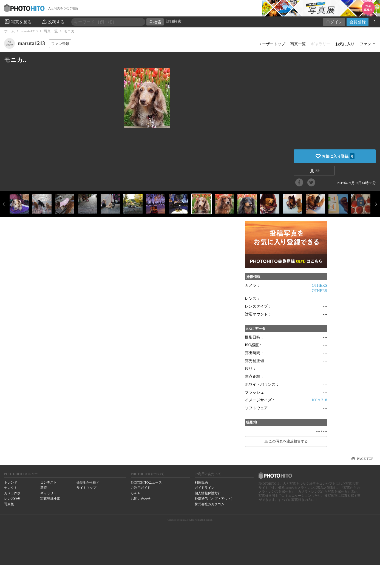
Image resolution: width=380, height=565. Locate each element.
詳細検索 (174, 21)
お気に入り (345, 44)
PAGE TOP (365, 459)
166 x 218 (319, 400)
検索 (155, 22)
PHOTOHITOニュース (146, 482)
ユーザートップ (271, 44)
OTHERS (319, 285)
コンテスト (48, 482)
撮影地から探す (88, 482)
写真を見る (18, 22)
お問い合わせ (141, 498)
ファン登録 (60, 44)
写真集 (9, 504)
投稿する (52, 22)
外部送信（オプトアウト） (214, 498)
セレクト (10, 487)
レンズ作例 (12, 498)
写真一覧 (51, 31)
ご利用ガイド (141, 487)
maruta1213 (29, 31)
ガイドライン (204, 487)
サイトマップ (86, 487)
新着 (43, 487)
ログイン (334, 21)
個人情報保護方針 (208, 493)
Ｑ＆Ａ (135, 493)
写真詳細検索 (50, 498)
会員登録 (357, 21)
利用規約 (201, 482)
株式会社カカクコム (209, 504)
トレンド (10, 482)
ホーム (9, 31)
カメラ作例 (12, 493)
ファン (365, 44)
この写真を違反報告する (288, 441)
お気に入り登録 (338, 156)
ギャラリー (48, 493)
